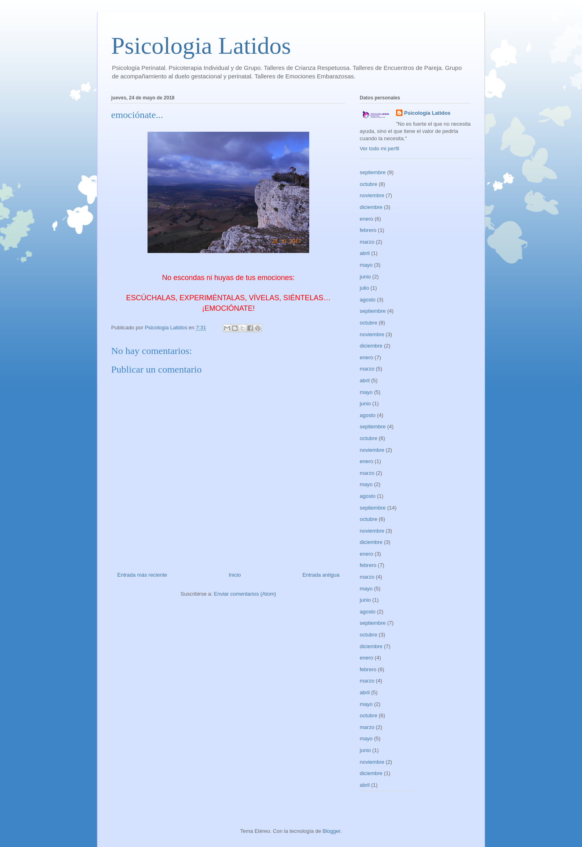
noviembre (372, 195)
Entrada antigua (321, 575)
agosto (367, 300)
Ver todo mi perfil (379, 148)
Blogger (331, 831)
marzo (367, 242)
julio (364, 288)
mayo (366, 265)
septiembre (373, 172)
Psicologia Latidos (201, 45)
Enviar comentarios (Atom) (245, 594)
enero (366, 219)
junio (365, 277)
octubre (368, 184)
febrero (368, 230)
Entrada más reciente (142, 575)
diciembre (371, 207)
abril (365, 253)
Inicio (235, 575)
